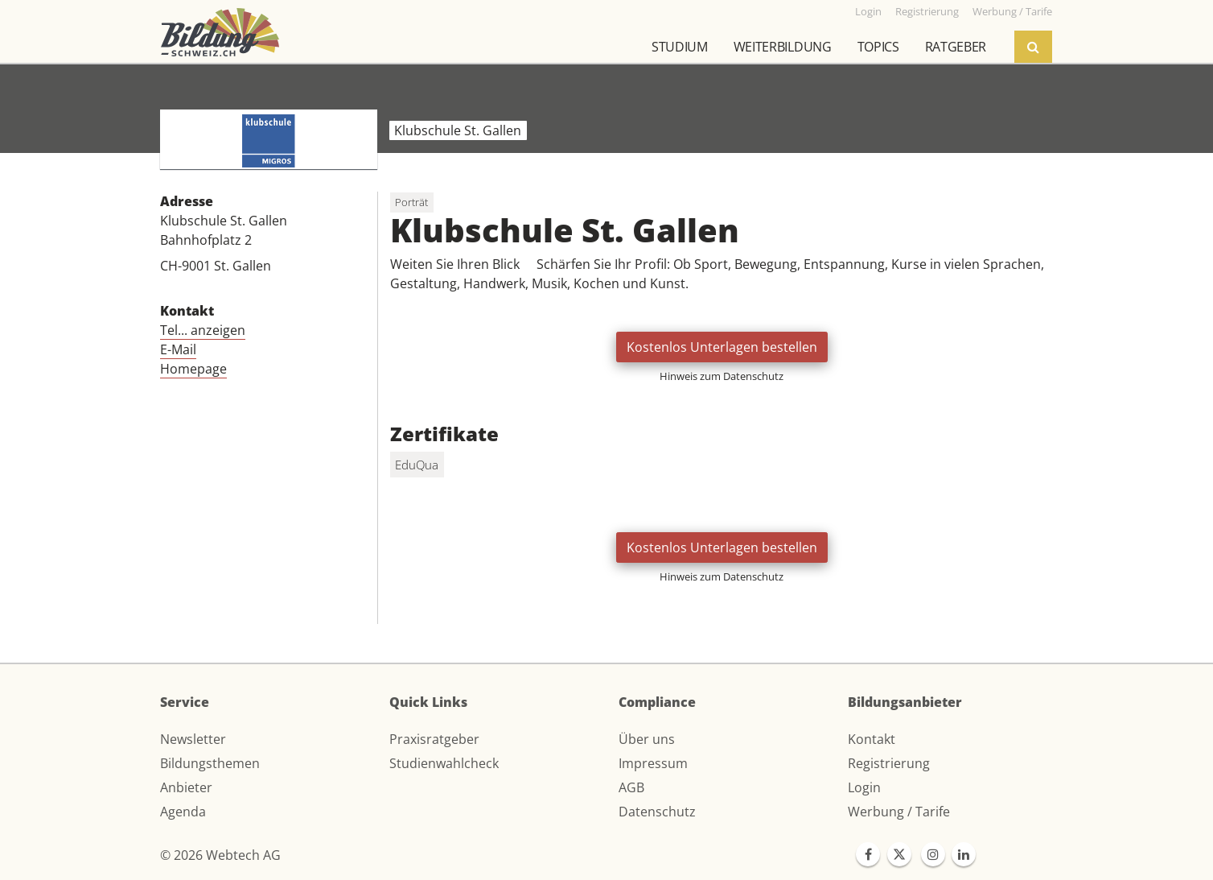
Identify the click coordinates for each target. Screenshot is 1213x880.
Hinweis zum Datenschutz (721, 376)
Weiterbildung (783, 47)
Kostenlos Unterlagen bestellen (722, 347)
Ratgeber (955, 47)
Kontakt (871, 739)
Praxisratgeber (434, 739)
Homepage (193, 369)
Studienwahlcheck (444, 763)
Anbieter (186, 787)
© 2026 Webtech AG (220, 855)
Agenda (183, 811)
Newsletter (193, 739)
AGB (631, 787)
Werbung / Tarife (899, 811)
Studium (680, 47)
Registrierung (889, 763)
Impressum (653, 763)
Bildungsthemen (210, 763)
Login (864, 787)
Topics (878, 47)
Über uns (647, 739)
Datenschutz (657, 811)
